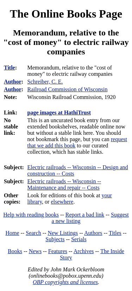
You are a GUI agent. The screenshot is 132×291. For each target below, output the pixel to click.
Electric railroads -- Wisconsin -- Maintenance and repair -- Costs (64, 184)
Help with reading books (31, 215)
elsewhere (62, 202)
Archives (84, 251)
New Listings (63, 233)
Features (57, 251)
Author (12, 82)
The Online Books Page (66, 13)
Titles (115, 233)
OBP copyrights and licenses (65, 282)
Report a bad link (85, 215)
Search (33, 233)
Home (12, 233)
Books (15, 251)
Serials (79, 239)
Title (9, 68)
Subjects (54, 239)
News (35, 251)
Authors (93, 233)
